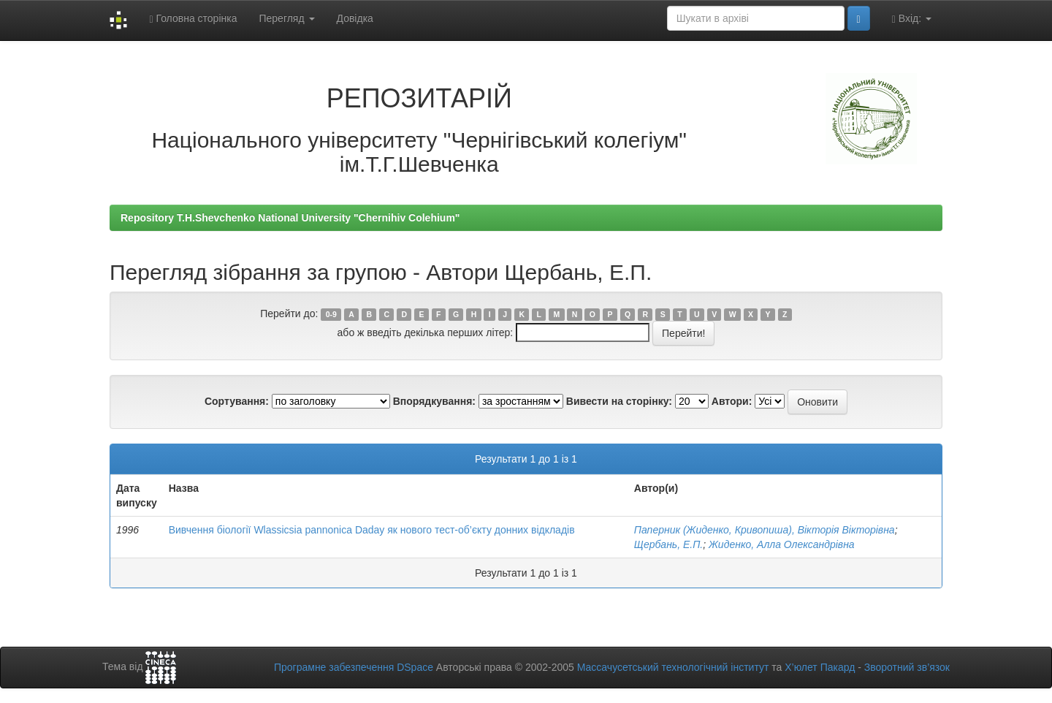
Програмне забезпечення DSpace (353, 667)
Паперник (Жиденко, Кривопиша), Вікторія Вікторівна (764, 530)
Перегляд (286, 18)
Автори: (732, 401)
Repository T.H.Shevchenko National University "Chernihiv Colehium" (290, 218)
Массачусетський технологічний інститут (673, 667)
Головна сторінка (193, 18)
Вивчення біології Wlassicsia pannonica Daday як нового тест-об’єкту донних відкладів (372, 530)
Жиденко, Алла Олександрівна (782, 544)
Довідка (355, 18)
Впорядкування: (434, 401)
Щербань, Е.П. (668, 544)
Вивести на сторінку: (619, 401)
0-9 (331, 314)
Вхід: (911, 18)
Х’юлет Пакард (820, 667)
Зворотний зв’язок (907, 667)
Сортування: (237, 401)
